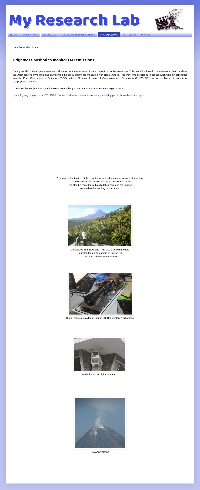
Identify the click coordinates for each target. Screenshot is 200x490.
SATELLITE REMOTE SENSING (79, 34)
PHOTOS (146, 34)
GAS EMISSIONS (109, 34)
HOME (13, 34)
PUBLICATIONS (30, 34)
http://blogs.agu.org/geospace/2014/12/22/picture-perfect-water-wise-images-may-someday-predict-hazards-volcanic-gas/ (78, 95)
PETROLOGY (130, 34)
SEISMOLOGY (50, 34)
